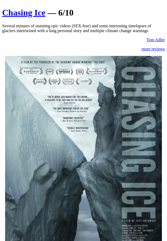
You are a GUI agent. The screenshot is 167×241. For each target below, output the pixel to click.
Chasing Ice (23, 12)
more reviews (153, 49)
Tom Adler (155, 39)
